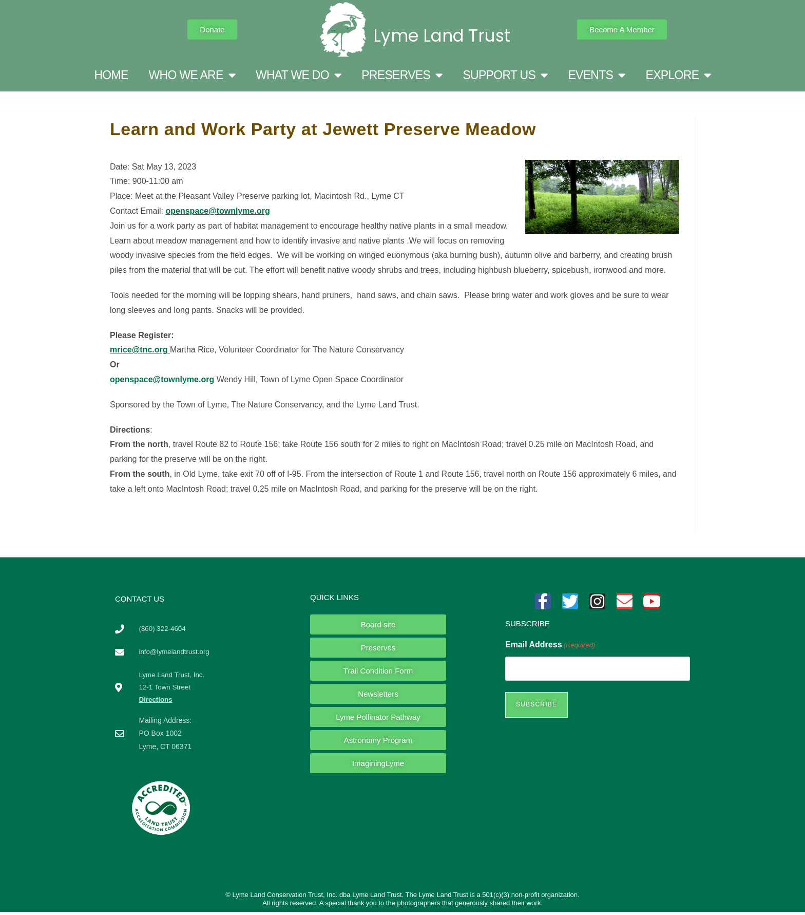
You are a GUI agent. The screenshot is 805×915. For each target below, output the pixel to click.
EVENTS (596, 75)
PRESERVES (401, 75)
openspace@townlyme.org (217, 211)
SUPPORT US (505, 75)
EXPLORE (678, 75)
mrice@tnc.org (140, 349)
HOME (111, 75)
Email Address (550, 645)
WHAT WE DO (298, 75)
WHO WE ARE (192, 75)
